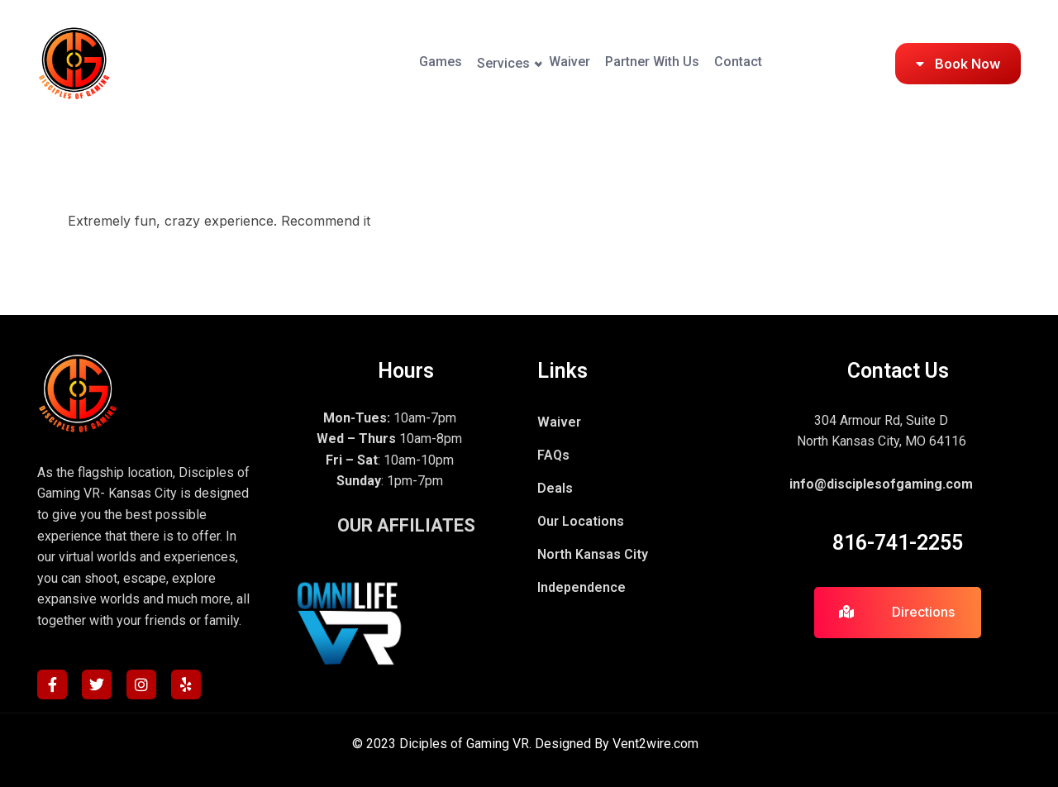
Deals (555, 488)
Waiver (499, 63)
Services (405, 63)
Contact (724, 63)
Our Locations (580, 521)
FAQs (553, 455)
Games (314, 63)
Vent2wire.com (655, 743)
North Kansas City (592, 554)
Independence (581, 587)
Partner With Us (610, 63)
